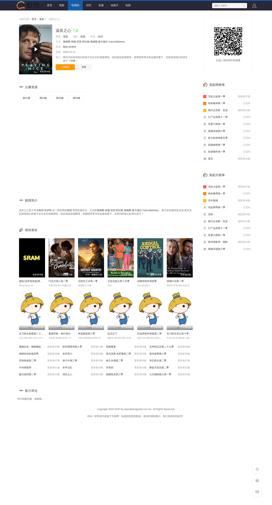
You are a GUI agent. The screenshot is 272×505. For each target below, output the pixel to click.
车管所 (126, 367)
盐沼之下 (112, 333)
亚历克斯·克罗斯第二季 (126, 354)
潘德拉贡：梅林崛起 (39, 347)
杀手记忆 (83, 367)
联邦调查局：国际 (226, 242)
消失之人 (83, 374)
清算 (226, 214)
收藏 (84, 67)
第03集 (60, 98)
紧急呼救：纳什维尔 (60, 333)
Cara (111, 41)
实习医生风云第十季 (178, 333)
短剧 (128, 5)
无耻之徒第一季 (226, 96)
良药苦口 (83, 354)
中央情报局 (39, 367)
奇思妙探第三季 (86, 333)
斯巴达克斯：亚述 (226, 110)
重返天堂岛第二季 (169, 367)
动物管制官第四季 (147, 281)
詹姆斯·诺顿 (69, 41)
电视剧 (75, 5)
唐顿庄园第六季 (226, 131)
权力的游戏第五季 (226, 138)
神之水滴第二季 (126, 360)
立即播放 (65, 67)
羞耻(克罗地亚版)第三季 (32, 281)
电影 (61, 5)
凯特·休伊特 (69, 46)
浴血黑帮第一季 (226, 207)
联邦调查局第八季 (83, 347)
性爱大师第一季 (226, 124)
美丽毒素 (126, 347)
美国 (65, 36)
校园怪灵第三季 (126, 374)
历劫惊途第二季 (39, 360)
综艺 (88, 5)
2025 (100, 36)
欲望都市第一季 (226, 152)
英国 (82, 36)
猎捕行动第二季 (175, 281)
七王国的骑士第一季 (169, 374)
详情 (74, 60)
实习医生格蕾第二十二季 (32, 333)
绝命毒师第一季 (226, 103)
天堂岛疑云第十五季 (119, 281)
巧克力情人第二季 (58, 281)
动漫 (101, 5)
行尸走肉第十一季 (226, 117)
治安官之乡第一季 (88, 281)
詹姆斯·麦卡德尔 (99, 41)
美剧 (41, 19)
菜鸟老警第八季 (169, 354)
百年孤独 (226, 200)
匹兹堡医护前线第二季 (149, 333)
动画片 (115, 5)
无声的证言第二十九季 (169, 347)
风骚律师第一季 (226, 145)
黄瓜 (226, 159)
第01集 (26, 98)
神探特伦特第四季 (39, 354)
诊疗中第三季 (83, 360)
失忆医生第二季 (169, 360)
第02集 (43, 98)
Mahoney (120, 41)
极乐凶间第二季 (39, 374)
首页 (49, 5)
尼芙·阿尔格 (83, 41)
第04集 (76, 98)
